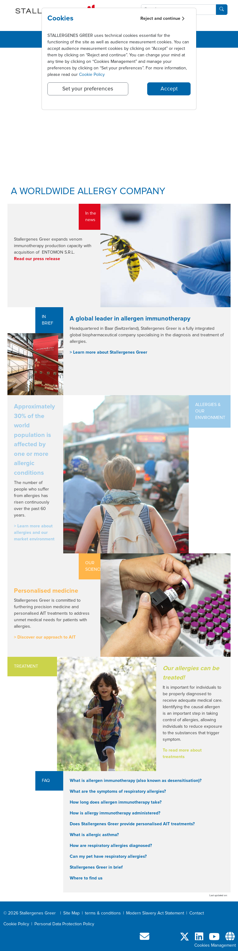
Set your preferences (87, 89)
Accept (169, 89)
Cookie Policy (92, 74)
